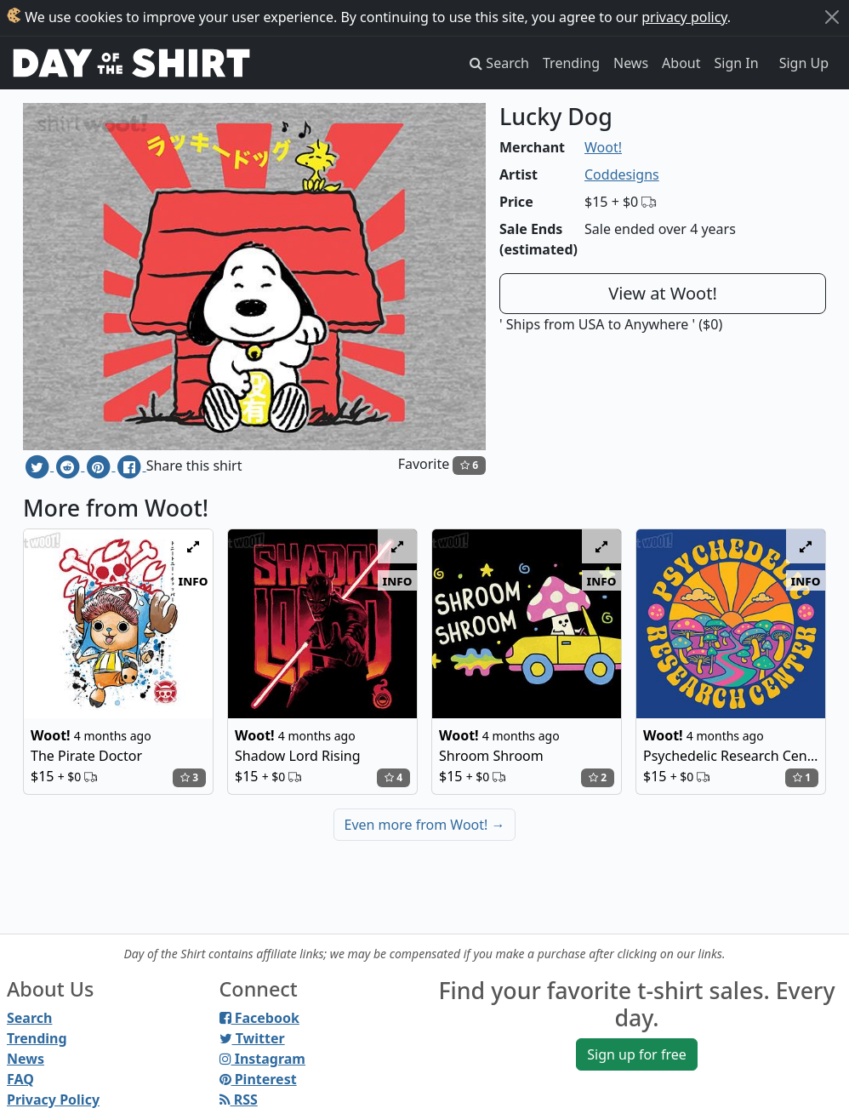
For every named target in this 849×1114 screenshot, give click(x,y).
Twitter (252, 1038)
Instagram (262, 1058)
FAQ (20, 1079)
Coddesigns (621, 174)
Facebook (259, 1017)
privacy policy (684, 17)
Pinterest (258, 1079)
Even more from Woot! (425, 824)
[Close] (832, 17)
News (630, 63)
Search (29, 1017)
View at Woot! (662, 293)
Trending (571, 63)
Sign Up (804, 63)
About (681, 63)
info (193, 580)
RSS (238, 1099)
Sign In (737, 63)
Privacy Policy (53, 1099)
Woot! (603, 147)
